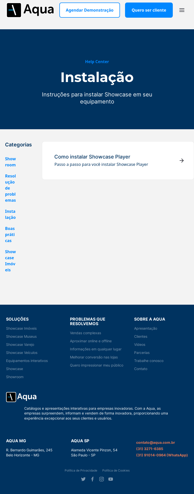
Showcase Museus (21, 336)
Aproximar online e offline (91, 341)
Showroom (15, 377)
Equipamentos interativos (27, 360)
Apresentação (145, 328)
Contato (140, 369)
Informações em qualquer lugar (96, 349)
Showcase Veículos (22, 352)
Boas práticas (10, 234)
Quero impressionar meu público (90, 367)
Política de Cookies (115, 470)
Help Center (97, 61)
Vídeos (140, 344)
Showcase (14, 369)
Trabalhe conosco (149, 360)
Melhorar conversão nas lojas (94, 357)
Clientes (141, 336)
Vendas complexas (86, 333)
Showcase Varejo (20, 344)
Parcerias (142, 352)
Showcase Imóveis (21, 328)
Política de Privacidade (80, 470)
